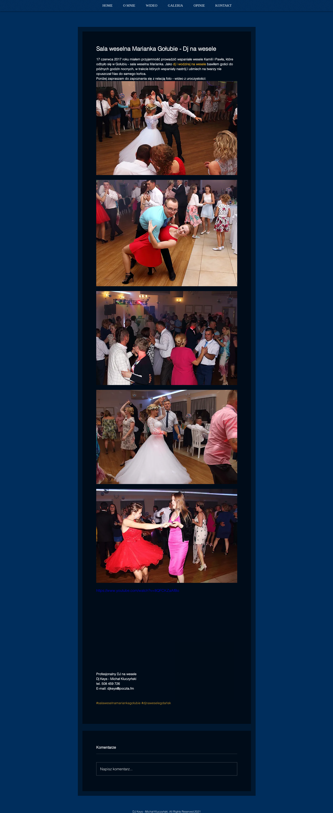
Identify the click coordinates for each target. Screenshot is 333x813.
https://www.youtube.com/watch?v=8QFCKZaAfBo (137, 590)
